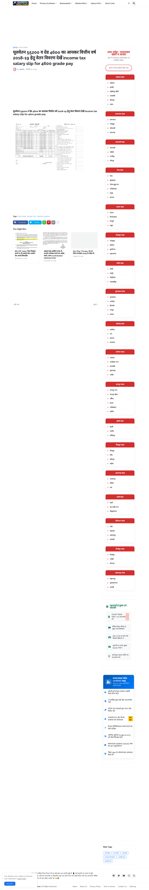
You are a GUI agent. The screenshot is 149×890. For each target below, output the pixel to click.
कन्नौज (112, 411)
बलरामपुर (113, 535)
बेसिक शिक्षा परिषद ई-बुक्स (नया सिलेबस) (117, 628)
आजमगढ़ (112, 479)
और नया (16, 304)
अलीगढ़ (112, 330)
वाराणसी (112, 148)
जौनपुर (112, 161)
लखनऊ (112, 83)
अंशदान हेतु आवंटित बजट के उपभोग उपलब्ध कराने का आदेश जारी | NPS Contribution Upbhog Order (54, 254)
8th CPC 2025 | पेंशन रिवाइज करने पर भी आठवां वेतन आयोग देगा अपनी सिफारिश (25, 253)
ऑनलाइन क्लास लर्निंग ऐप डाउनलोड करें (118, 656)
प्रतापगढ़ (112, 132)
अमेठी (111, 375)
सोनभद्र (112, 563)
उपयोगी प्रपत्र (121, 857)
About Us (83, 886)
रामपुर (112, 310)
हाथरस (112, 338)
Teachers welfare (43, 216)
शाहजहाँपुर (113, 282)
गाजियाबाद (113, 189)
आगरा (112, 213)
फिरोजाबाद (113, 217)
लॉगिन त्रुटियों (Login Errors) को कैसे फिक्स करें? (117, 736)
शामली (112, 587)
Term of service (109, 886)
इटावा (111, 403)
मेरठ (111, 176)
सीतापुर (112, 100)
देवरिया (112, 245)
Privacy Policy (95, 886)
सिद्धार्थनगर (113, 511)
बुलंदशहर (112, 180)
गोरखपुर (112, 241)
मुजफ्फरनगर (113, 583)
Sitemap (133, 886)
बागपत (112, 197)
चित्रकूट (112, 451)
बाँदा (111, 455)
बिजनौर (112, 306)
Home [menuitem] (34, 3)
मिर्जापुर (112, 555)
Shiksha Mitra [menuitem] (80, 3)
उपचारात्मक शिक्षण (110, 857)
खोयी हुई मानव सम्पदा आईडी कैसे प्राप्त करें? (117, 692)
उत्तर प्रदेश (116, 853)
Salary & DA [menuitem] (96, 3)
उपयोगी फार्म (108, 861)
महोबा (111, 464)
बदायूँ (111, 273)
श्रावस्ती (112, 539)
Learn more (21, 879)
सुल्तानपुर (113, 370)
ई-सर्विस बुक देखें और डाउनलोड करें (118, 701)
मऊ (111, 487)
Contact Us (122, 886)
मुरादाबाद (112, 297)
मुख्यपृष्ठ (15, 47)
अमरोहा (112, 301)
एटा (111, 334)
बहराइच (112, 531)
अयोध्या (112, 358)
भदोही (112, 559)
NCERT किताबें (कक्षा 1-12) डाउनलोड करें (118, 616)
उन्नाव (111, 104)
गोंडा (111, 526)
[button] (129, 3)
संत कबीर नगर (114, 507)
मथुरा (111, 225)
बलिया (112, 483)
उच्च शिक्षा (107, 853)
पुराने (95, 304)
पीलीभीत (112, 277)
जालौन (112, 431)
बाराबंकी (112, 366)
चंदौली (112, 152)
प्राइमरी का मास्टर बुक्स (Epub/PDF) (117, 646)
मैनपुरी (112, 221)
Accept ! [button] (10, 884)
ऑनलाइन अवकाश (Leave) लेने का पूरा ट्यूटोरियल (118, 745)
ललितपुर (112, 435)
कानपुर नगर (113, 390)
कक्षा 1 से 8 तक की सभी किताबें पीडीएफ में (118, 637)
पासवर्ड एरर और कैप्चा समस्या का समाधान (118, 718)
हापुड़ (111, 193)
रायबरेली (112, 96)
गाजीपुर (112, 156)
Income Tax (31, 216)
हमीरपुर (112, 459)
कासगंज (112, 342)
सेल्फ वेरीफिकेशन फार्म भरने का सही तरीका (118, 727)
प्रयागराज (112, 120)
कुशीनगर (112, 249)
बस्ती (111, 503)
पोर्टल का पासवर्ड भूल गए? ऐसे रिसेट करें (117, 709)
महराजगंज (113, 254)
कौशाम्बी (112, 128)
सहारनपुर (112, 579)
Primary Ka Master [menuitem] (47, 3)
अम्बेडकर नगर (114, 362)
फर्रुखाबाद (113, 407)
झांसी (111, 427)
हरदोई (111, 87)
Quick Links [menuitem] (110, 3)
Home (75, 886)
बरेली (111, 269)
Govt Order (23, 47)
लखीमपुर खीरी (114, 91)
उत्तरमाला (124, 853)
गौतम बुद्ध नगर (114, 184)
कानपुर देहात (114, 394)
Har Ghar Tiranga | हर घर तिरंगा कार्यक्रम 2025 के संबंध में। (84, 252)
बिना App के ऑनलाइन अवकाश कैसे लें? (118, 753)
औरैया (112, 399)
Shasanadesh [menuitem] (65, 3)
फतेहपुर (112, 124)
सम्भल (112, 314)
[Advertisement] (74, 26)
